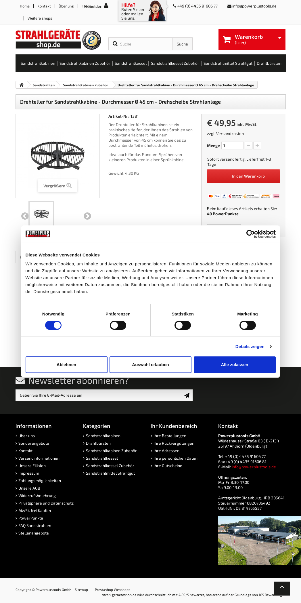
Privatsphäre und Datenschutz (46, 503)
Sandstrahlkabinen (103, 435)
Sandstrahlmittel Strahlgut (110, 473)
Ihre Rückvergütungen (174, 443)
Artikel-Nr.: (119, 116)
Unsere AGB (29, 488)
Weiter (87, 216)
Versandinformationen (39, 458)
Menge (213, 145)
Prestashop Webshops (112, 589)
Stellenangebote (33, 532)
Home (25, 6)
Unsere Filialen (32, 465)
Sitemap (81, 589)
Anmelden (93, 6)
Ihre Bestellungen (170, 435)
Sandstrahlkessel (102, 458)
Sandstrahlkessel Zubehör (110, 465)
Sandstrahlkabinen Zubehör (111, 450)
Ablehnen (66, 364)
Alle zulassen (234, 364)
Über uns (66, 6)
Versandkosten (230, 133)
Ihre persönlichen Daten (176, 458)
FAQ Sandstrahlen (34, 525)
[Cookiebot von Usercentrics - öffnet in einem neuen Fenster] (250, 234)
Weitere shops (40, 18)
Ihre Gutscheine (168, 465)
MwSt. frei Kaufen (34, 510)
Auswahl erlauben (150, 364)
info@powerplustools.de (254, 5)
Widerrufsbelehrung (37, 495)
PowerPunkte (226, 213)
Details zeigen (249, 346)
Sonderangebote (33, 443)
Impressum (28, 473)
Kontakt (44, 6)
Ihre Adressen (166, 450)
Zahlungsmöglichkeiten (39, 480)
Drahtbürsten (98, 443)
